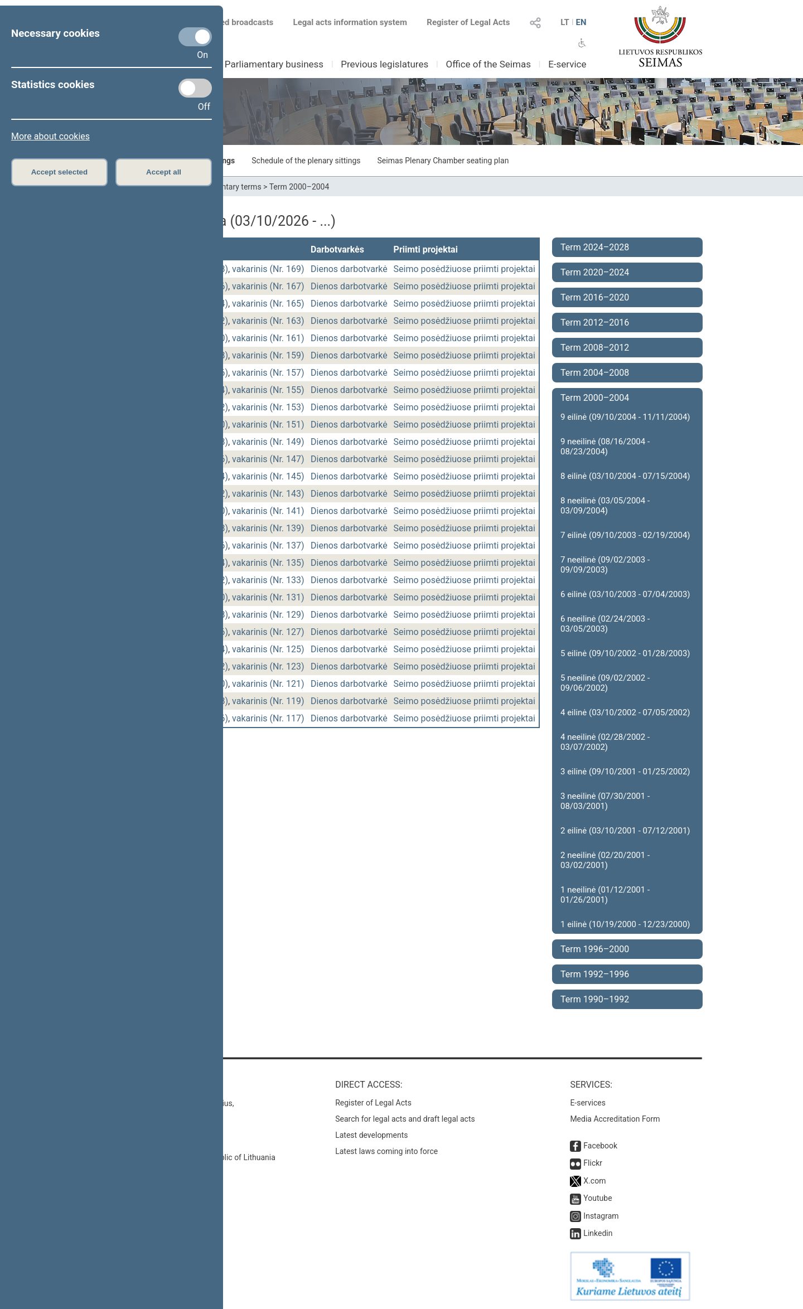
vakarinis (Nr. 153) (268, 407)
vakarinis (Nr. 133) (268, 580)
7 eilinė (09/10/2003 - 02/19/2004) (625, 535)
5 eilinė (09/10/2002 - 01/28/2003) (625, 653)
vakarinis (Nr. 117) (268, 718)
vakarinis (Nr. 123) (268, 666)
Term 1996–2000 (594, 949)
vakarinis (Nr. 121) (268, 683)
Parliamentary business (274, 64)
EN (580, 22)
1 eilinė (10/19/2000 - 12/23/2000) (625, 924)
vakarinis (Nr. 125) (268, 649)
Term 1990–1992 (594, 999)
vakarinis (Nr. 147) (268, 459)
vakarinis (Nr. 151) (268, 424)
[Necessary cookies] (195, 36)
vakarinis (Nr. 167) (268, 286)
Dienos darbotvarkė (349, 269)
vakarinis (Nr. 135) (268, 562)
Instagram (600, 1215)
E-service (567, 64)
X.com (594, 1180)
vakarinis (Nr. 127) (268, 632)
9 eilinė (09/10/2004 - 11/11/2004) (625, 417)
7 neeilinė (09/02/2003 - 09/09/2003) (605, 565)
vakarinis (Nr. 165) (268, 303)
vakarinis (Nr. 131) (268, 597)
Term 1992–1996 (594, 974)
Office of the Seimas (488, 64)
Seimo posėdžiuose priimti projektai (464, 269)
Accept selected (59, 172)
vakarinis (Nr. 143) (268, 493)
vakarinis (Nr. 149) (268, 442)
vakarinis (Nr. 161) (268, 338)
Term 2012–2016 (594, 322)
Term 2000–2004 (299, 186)
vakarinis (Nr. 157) (268, 372)
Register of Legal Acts (468, 22)
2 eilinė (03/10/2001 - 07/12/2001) (625, 831)
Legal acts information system (350, 22)
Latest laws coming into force (386, 1151)
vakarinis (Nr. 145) (268, 476)
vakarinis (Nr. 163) (268, 321)
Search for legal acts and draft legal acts (405, 1118)
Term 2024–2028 (594, 247)
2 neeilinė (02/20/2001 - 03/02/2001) (605, 860)
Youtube (597, 1198)
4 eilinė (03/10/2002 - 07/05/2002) (625, 712)
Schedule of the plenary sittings (305, 160)
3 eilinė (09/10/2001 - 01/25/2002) (625, 772)
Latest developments (371, 1135)
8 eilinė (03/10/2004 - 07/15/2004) (625, 476)
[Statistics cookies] (195, 88)
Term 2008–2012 (594, 347)
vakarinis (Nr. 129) (268, 614)
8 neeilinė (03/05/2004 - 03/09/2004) (605, 506)
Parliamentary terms (226, 186)
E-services (588, 1102)
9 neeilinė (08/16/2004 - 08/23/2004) (605, 447)
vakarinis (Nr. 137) (268, 545)
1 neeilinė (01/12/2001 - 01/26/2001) (605, 895)
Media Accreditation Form (615, 1118)
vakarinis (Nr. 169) (268, 269)
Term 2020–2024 (594, 272)
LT (564, 22)
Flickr (592, 1162)
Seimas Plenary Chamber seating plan (443, 160)
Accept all (163, 172)
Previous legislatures (384, 64)
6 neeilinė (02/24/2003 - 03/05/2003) (605, 624)
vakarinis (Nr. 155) (268, 390)
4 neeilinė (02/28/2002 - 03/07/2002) (605, 742)
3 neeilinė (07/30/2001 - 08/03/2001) (605, 801)
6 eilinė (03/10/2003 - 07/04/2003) (625, 594)
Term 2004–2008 (594, 372)
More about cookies (50, 136)
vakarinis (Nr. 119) (268, 701)
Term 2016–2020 (594, 297)
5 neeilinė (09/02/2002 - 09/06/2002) (605, 683)
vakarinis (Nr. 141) (268, 511)
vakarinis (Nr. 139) (268, 528)
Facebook (600, 1145)
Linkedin (597, 1233)
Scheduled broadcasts (225, 22)
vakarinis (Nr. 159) (268, 355)
